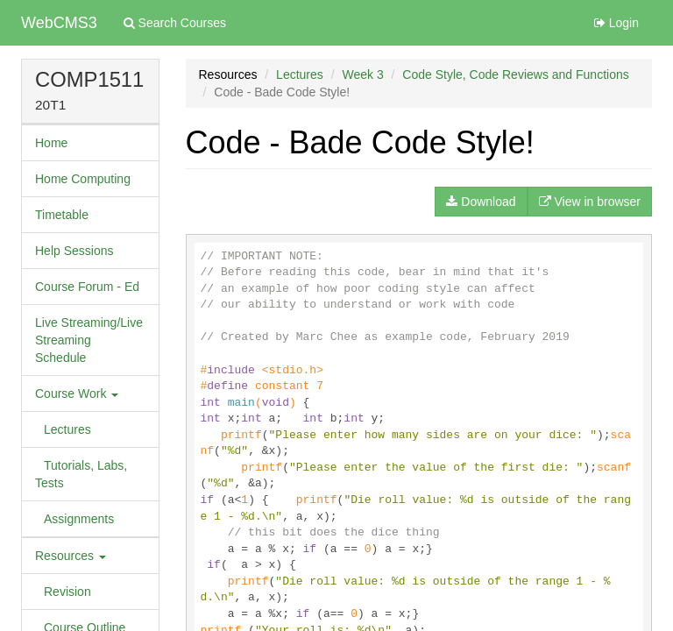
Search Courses (175, 23)
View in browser (590, 202)
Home (51, 143)
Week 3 (362, 74)
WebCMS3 (59, 23)
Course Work (76, 393)
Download (480, 202)
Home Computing (83, 179)
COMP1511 (89, 79)
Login (616, 23)
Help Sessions (74, 251)
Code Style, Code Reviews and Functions (515, 74)
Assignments (79, 519)
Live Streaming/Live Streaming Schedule (89, 340)
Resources (70, 556)
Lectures (67, 429)
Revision (67, 592)
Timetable (62, 215)
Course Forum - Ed (87, 287)
